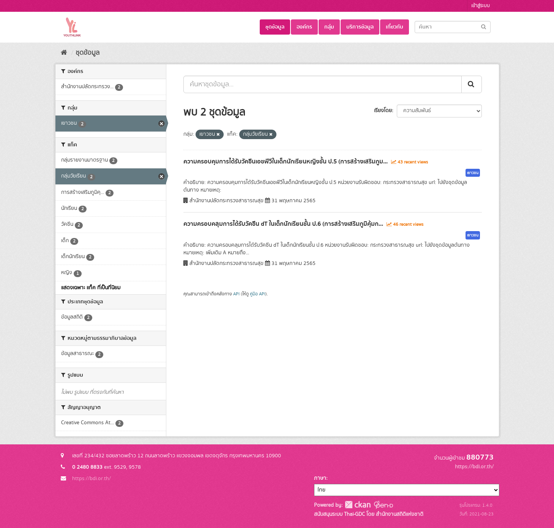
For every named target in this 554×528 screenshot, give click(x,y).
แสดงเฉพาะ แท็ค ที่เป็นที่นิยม (90, 288)
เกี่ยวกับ (394, 27)
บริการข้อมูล (360, 27)
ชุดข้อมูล (274, 27)
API (236, 294)
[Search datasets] (453, 27)
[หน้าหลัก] (64, 53)
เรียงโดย (383, 110)
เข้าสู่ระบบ (480, 6)
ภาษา (320, 478)
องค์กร (304, 27)
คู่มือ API (257, 294)
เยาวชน (472, 173)
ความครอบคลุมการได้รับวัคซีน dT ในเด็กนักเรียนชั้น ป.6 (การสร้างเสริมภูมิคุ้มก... (283, 224)
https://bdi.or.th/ (91, 478)
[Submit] (483, 26)
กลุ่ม (329, 27)
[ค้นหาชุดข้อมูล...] (322, 84)
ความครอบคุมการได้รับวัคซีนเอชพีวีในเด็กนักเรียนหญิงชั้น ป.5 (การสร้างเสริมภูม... (285, 161)
